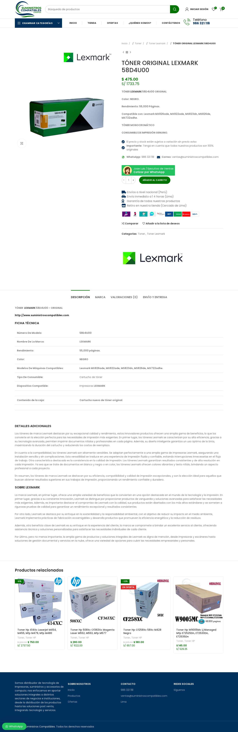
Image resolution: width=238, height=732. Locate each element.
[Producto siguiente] (130, 52)
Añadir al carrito (155, 180)
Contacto (128, 684)
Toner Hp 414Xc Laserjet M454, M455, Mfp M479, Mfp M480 (36, 631)
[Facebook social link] (216, 23)
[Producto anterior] (123, 52)
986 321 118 (127, 690)
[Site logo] (28, 9)
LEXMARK (136, 91)
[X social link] (127, 281)
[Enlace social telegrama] (137, 281)
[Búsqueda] (112, 9)
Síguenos (179, 690)
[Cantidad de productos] (128, 180)
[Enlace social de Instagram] (220, 23)
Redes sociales (184, 684)
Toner (138, 43)
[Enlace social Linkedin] (134, 281)
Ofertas (72, 702)
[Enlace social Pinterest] (130, 281)
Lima (124, 702)
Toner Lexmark (157, 43)
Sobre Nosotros (79, 684)
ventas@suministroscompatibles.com (144, 696)
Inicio (125, 43)
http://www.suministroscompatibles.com (42, 315)
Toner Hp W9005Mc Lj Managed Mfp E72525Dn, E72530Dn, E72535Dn (196, 633)
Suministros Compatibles (39, 726)
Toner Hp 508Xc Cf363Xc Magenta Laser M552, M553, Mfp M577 (92, 631)
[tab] (80, 295)
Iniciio (71, 690)
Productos (74, 696)
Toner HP (31, 637)
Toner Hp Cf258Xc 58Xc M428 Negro (142, 631)
